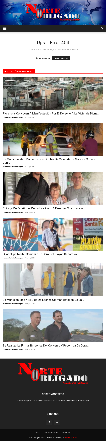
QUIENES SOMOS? (51, 432)
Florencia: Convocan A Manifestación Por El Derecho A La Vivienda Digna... (51, 113)
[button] (4, 28)
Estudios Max (71, 437)
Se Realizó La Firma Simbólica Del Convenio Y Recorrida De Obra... (46, 345)
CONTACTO (65, 432)
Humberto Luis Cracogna (13, 117)
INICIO (38, 432)
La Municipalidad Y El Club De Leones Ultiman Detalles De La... (43, 300)
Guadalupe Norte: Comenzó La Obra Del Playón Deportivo (40, 254)
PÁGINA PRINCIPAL (61, 58)
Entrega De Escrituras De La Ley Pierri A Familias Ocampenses (43, 208)
